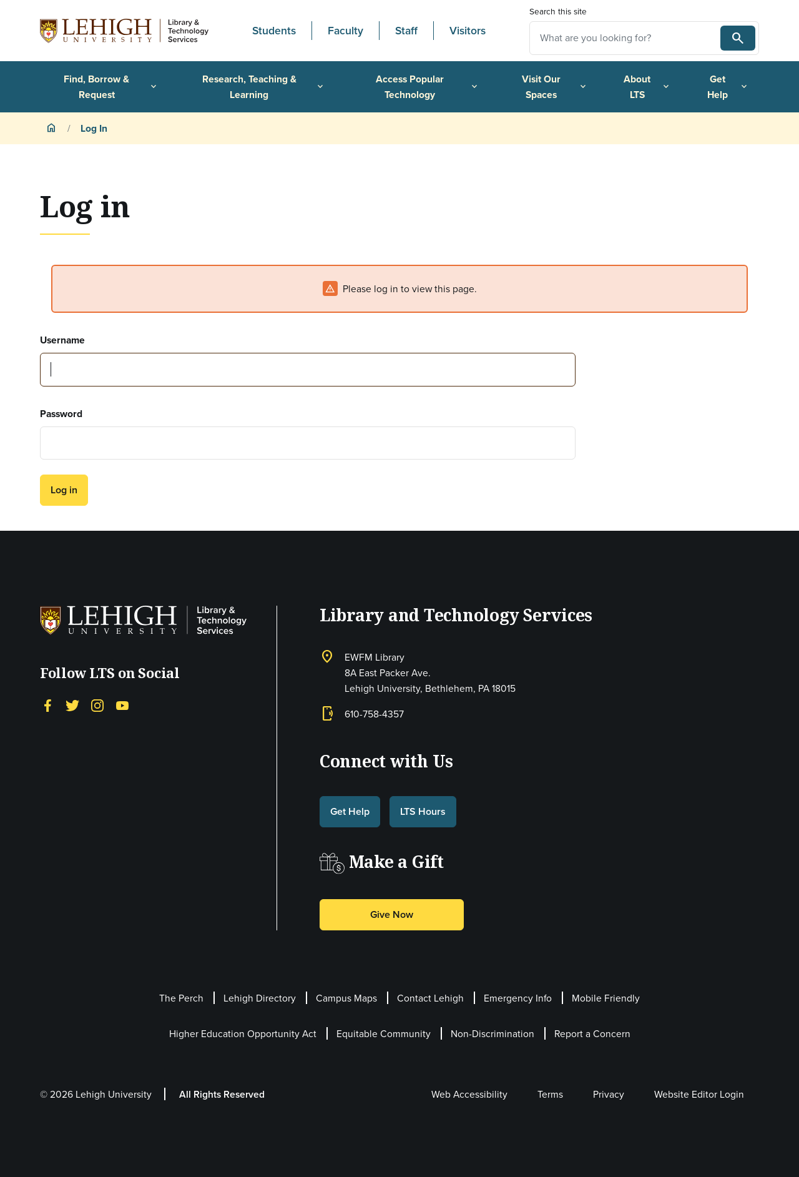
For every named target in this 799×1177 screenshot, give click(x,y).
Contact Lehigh (430, 998)
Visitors (467, 30)
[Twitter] (72, 704)
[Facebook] (47, 704)
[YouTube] (122, 704)
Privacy (608, 1094)
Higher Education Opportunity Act (242, 1034)
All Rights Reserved (222, 1094)
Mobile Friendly (606, 998)
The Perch (181, 998)
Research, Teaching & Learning (263, 87)
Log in (64, 490)
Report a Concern (592, 1034)
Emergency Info (518, 998)
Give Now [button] (391, 914)
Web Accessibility (469, 1094)
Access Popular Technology (427, 87)
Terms (550, 1094)
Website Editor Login (699, 1094)
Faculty (345, 30)
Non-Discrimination (492, 1034)
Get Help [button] (350, 811)
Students (274, 30)
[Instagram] (97, 704)
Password (61, 413)
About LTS (647, 87)
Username (62, 340)
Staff (406, 30)
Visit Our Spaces (555, 87)
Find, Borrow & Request (111, 87)
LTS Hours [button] (423, 811)
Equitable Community (383, 1034)
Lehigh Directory (259, 998)
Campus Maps (346, 998)
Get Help (728, 87)
